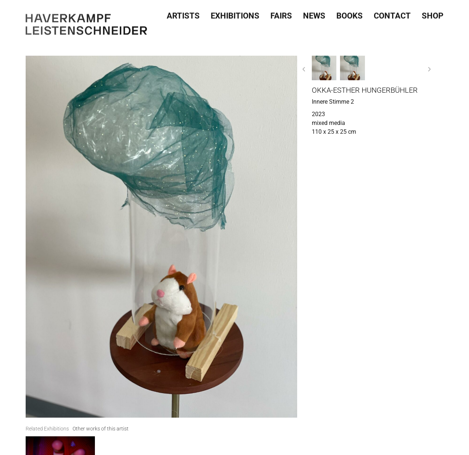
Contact (392, 13)
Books (349, 13)
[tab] (47, 429)
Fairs (281, 13)
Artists (183, 13)
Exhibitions (235, 13)
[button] (304, 69)
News (314, 13)
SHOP (432, 13)
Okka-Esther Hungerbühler (365, 90)
